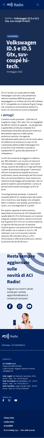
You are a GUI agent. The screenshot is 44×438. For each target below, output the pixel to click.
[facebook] (10, 306)
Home (8, 18)
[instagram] (19, 306)
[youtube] (29, 306)
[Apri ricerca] (37, 4)
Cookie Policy (9, 422)
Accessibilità (8, 425)
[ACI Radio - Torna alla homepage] (15, 4)
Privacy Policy (9, 418)
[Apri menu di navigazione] (4, 4)
